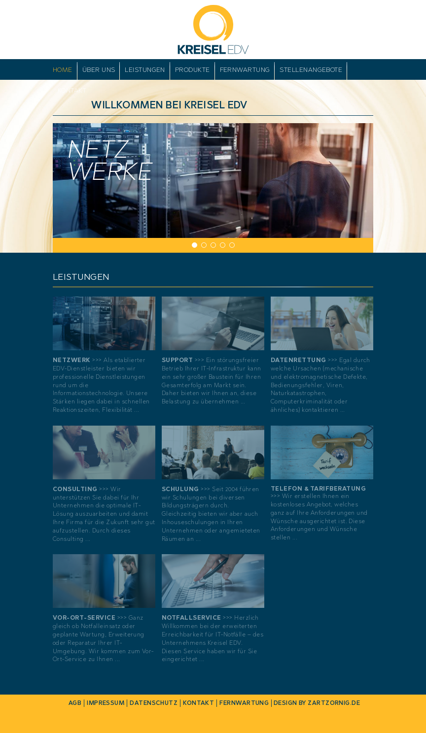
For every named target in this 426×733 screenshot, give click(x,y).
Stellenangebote (311, 69)
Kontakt (72, 90)
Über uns (98, 69)
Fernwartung (245, 69)
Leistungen (145, 69)
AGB (75, 703)
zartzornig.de (334, 703)
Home (62, 69)
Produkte (192, 69)
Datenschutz (154, 703)
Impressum (105, 703)
